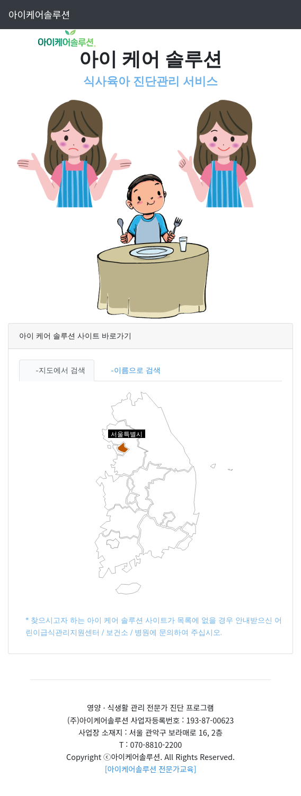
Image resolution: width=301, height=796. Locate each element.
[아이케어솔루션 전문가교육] (151, 768)
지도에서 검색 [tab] (62, 370)
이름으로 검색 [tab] (137, 370)
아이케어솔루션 (39, 14)
